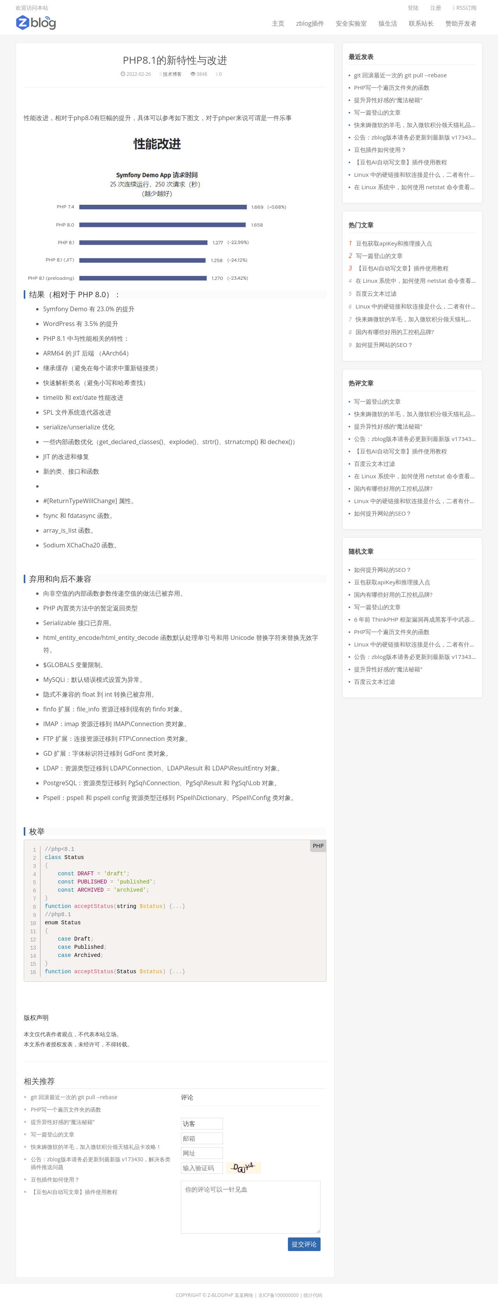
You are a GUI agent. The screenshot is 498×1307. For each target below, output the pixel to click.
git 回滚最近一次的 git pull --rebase (74, 1097)
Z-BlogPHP (220, 1295)
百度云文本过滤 (376, 293)
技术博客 (172, 74)
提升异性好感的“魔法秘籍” (63, 1122)
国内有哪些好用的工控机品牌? (395, 332)
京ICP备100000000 (278, 1295)
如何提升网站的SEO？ (384, 345)
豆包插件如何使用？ (55, 1179)
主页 (278, 23)
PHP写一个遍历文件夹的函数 (66, 1109)
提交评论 (304, 1244)
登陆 (413, 7)
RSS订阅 (465, 7)
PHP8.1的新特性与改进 (175, 60)
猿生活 (388, 23)
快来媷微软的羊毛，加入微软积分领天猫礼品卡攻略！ (96, 1146)
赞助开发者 (461, 23)
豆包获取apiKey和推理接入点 (394, 243)
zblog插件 (310, 23)
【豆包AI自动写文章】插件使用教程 (74, 1191)
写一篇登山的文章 (52, 1134)
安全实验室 (351, 23)
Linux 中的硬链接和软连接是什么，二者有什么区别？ (423, 174)
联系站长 (421, 23)
